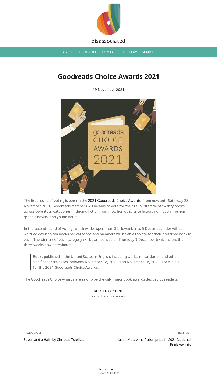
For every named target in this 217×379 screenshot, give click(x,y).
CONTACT (110, 52)
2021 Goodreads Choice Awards (114, 200)
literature (107, 296)
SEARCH (148, 52)
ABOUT (68, 52)
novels (120, 296)
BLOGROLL (88, 52)
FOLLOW (130, 52)
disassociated (108, 40)
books (95, 296)
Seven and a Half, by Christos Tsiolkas (54, 339)
